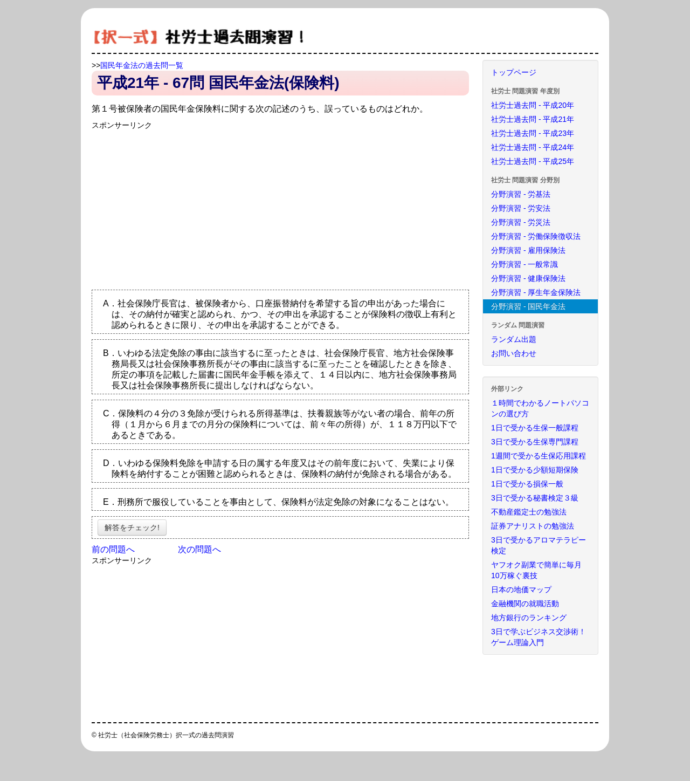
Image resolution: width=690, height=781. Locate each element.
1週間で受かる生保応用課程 (538, 455)
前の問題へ (113, 549)
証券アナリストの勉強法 (532, 526)
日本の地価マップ (521, 589)
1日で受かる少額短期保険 (534, 469)
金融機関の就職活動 (525, 603)
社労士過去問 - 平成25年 (532, 161)
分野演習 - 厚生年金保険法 (536, 292)
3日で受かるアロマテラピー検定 (538, 545)
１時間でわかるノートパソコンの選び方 (540, 408)
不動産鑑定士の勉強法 (529, 512)
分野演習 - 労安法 (520, 208)
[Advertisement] (182, 206)
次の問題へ (199, 549)
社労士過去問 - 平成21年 (532, 119)
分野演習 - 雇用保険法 (528, 250)
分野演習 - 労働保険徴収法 (536, 236)
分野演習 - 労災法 (520, 222)
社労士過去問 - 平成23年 (532, 133)
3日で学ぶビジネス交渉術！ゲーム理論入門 (538, 637)
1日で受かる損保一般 (527, 483)
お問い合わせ (513, 353)
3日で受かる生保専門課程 (534, 441)
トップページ (513, 72)
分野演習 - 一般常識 (524, 264)
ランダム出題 (513, 339)
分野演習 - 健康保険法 (528, 278)
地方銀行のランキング (529, 617)
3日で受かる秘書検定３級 (534, 498)
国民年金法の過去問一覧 (141, 65)
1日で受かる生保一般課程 (534, 427)
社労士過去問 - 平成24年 (532, 147)
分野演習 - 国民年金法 (528, 306)
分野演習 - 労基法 (520, 194)
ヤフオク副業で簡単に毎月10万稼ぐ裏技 (536, 570)
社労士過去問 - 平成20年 (532, 105)
